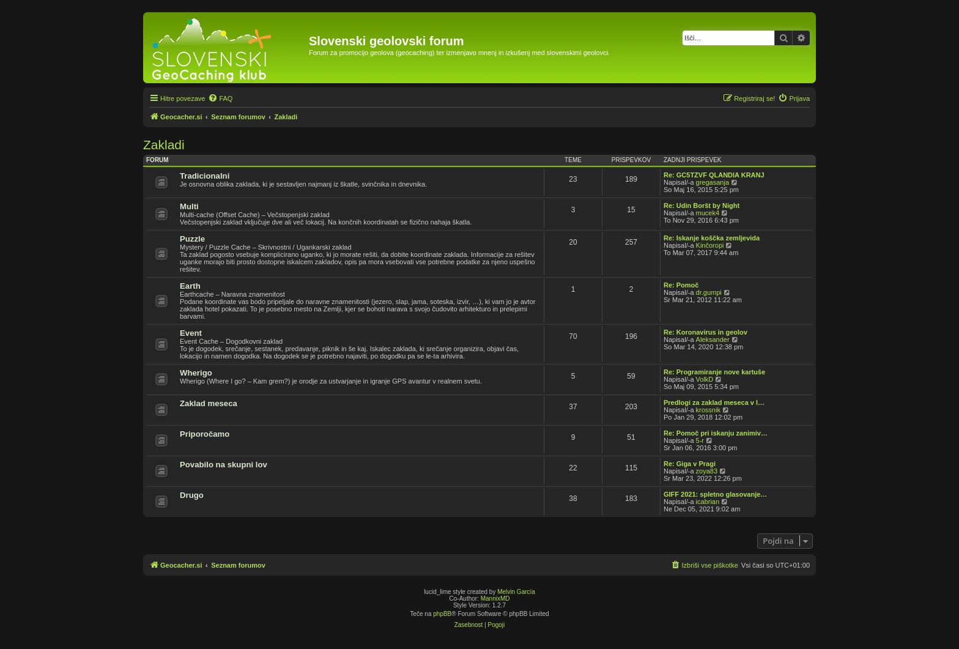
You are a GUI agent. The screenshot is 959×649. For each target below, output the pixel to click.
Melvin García (516, 591)
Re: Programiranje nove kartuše (714, 372)
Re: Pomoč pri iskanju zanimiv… (716, 433)
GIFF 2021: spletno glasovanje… (715, 494)
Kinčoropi (710, 245)
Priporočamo (204, 434)
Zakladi (164, 145)
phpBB (442, 613)
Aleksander (713, 339)
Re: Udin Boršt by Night (701, 205)
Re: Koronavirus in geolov (705, 332)
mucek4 (708, 213)
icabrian (708, 501)
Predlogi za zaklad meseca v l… (714, 402)
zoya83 (706, 471)
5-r (700, 440)
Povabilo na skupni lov (223, 464)
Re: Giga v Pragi (690, 463)
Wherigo (196, 372)
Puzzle (192, 238)
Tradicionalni (204, 175)
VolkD (705, 379)
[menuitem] (220, 98)
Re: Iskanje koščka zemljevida (712, 238)
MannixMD (495, 598)
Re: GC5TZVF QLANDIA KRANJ (714, 175)
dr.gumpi (709, 292)
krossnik (708, 410)
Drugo (192, 495)
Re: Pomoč (681, 285)
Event (191, 333)
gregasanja (712, 182)
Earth (190, 286)
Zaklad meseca (208, 403)
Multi (189, 206)
